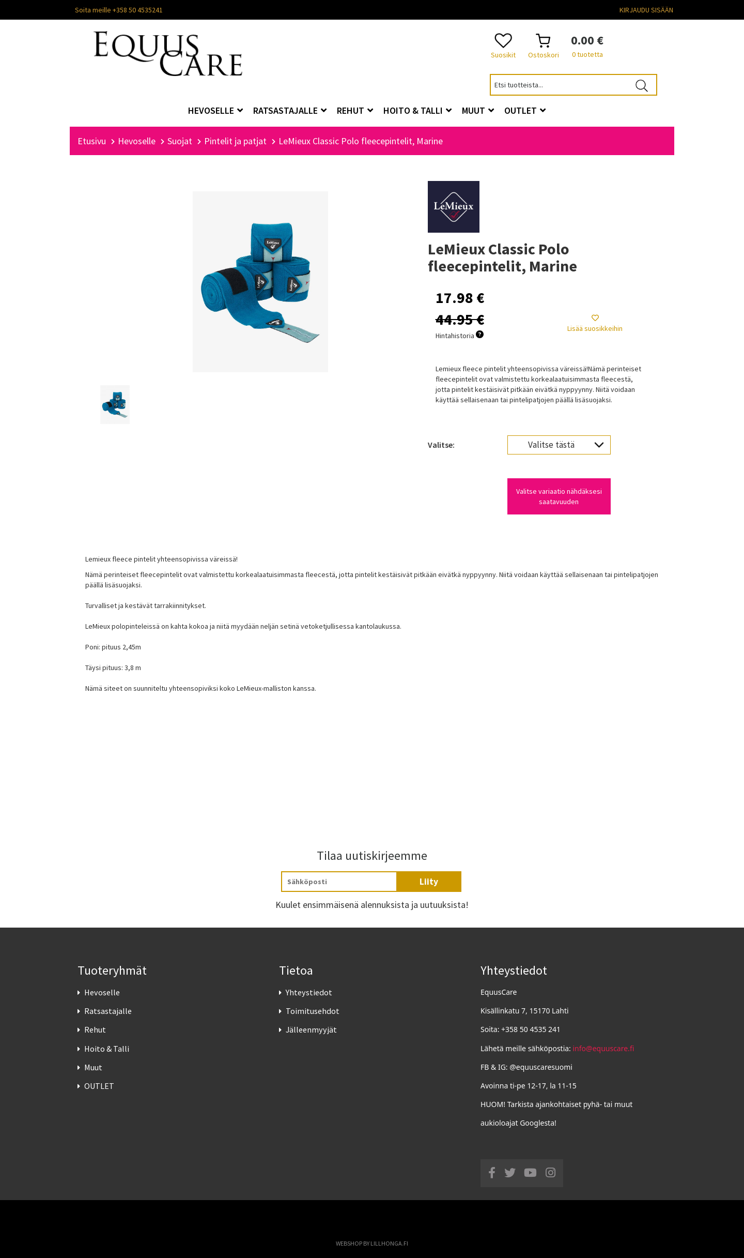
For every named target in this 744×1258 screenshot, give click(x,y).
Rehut (95, 1030)
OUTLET (99, 1086)
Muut (93, 1067)
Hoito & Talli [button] (417, 110)
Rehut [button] (355, 110)
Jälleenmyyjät (311, 1030)
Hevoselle (102, 992)
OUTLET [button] (525, 110)
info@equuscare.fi (603, 1048)
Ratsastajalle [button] (290, 110)
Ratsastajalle (108, 1011)
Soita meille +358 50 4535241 (119, 9)
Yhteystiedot (309, 992)
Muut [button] (478, 110)
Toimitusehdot (312, 1011)
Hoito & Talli (106, 1048)
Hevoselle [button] (215, 110)
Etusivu (92, 141)
